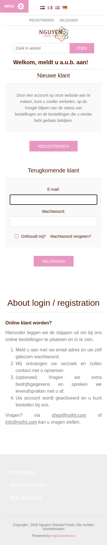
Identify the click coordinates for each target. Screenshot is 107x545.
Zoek (81, 48)
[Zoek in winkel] (41, 48)
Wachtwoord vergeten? (70, 236)
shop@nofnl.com (69, 415)
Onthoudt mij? (33, 236)
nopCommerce (63, 536)
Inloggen (69, 20)
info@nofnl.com (21, 422)
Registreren (41, 20)
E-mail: (53, 189)
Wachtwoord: (53, 211)
